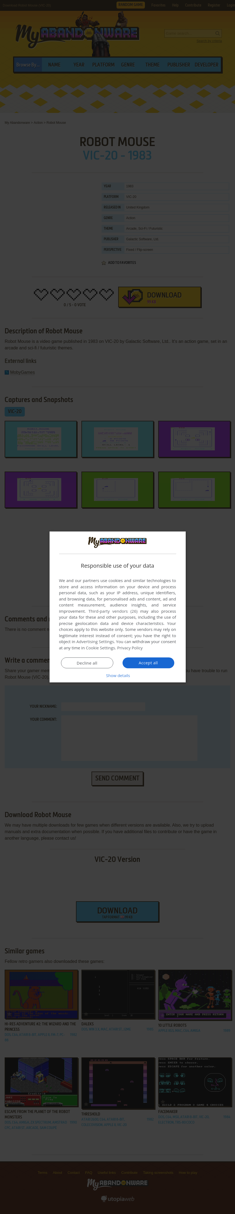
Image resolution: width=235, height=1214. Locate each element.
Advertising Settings (95, 641)
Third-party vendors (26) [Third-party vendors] (113, 611)
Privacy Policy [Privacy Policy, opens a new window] (130, 647)
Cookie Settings (100, 647)
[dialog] (118, 607)
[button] (117, 675)
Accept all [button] (148, 662)
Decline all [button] (87, 663)
